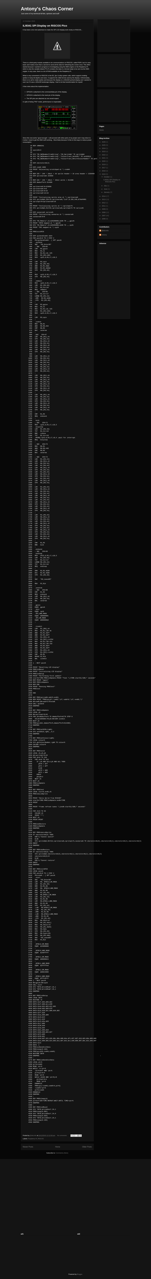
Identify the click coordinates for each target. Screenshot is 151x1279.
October (107, 177)
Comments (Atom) (62, 1153)
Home (57, 1147)
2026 (104, 142)
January (107, 192)
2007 (104, 216)
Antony (104, 235)
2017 (104, 168)
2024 (104, 148)
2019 (104, 164)
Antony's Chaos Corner (47, 8)
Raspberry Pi (32, 1139)
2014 (104, 196)
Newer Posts (28, 1147)
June (106, 189)
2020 (104, 161)
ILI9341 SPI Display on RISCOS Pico (45, 25)
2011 (104, 206)
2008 (104, 212)
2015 (104, 174)
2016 (104, 171)
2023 (104, 151)
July (105, 186)
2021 (104, 158)
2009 (104, 209)
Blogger (79, 1274)
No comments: (62, 1135)
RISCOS (41, 1139)
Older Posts (87, 1147)
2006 (104, 219)
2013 (104, 199)
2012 (104, 203)
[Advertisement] (114, 35)
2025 (104, 145)
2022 (104, 155)
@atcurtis (105, 230)
